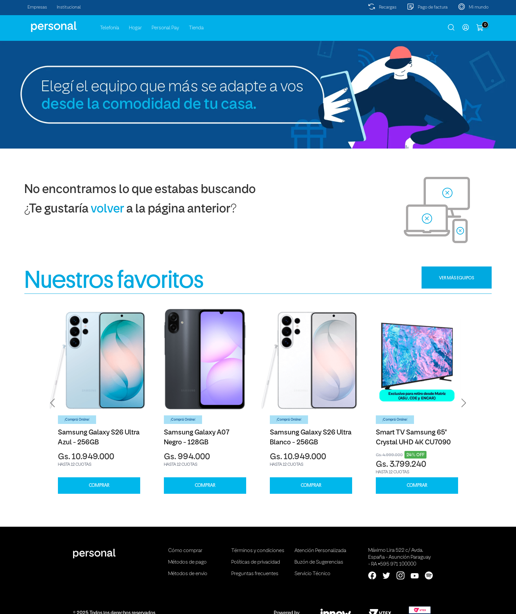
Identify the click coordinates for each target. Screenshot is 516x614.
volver (107, 209)
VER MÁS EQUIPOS (456, 277)
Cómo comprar (185, 550)
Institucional (69, 7)
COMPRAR (99, 485)
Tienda (196, 28)
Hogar (135, 28)
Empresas (37, 7)
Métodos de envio (187, 574)
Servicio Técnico (312, 574)
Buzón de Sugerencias (319, 562)
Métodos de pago (187, 562)
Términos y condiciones (257, 550)
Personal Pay (165, 28)
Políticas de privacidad (255, 562)
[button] (53, 402)
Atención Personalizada (320, 550)
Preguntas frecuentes (254, 574)
